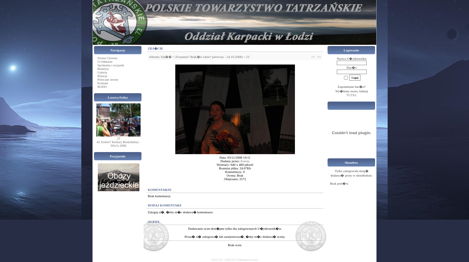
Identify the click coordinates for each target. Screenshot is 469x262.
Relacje (102, 76)
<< (313, 57)
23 (118, 138)
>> (319, 57)
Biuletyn (103, 69)
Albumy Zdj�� (160, 57)
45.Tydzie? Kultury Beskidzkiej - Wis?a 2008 (118, 143)
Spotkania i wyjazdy (111, 65)
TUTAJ (351, 95)
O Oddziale (105, 61)
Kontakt (103, 83)
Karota (244, 161)
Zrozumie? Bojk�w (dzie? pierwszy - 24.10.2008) (209, 57)
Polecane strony (108, 79)
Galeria (102, 72)
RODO (102, 86)
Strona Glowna (107, 58)
